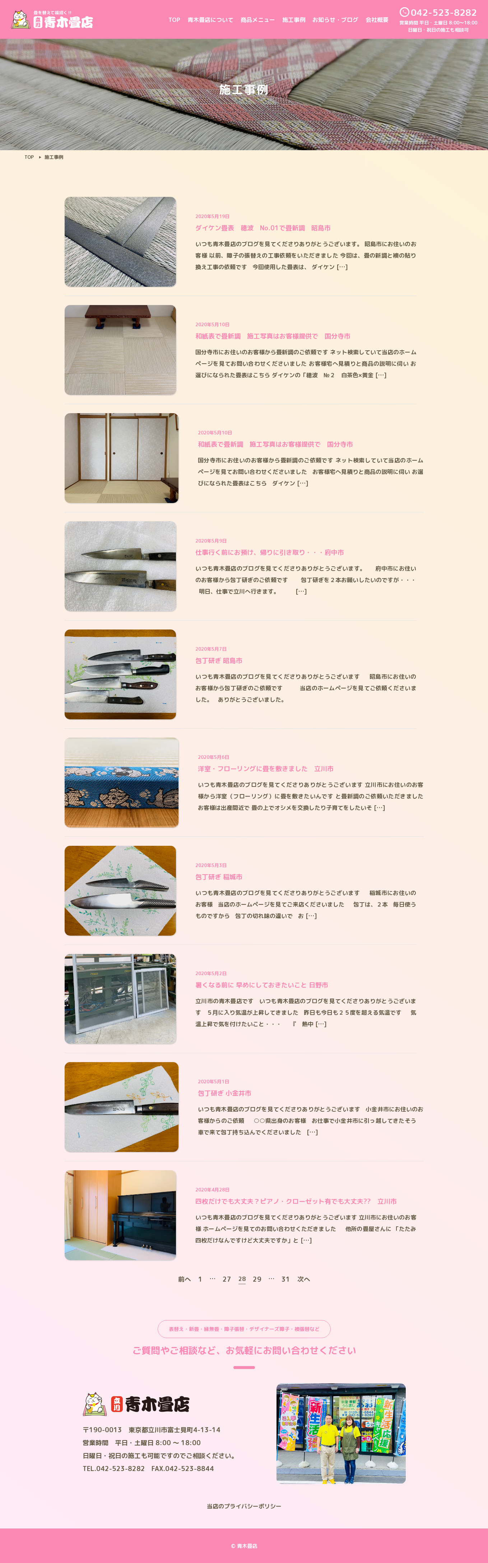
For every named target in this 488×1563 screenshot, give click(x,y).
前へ (184, 1279)
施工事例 (293, 20)
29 (257, 1279)
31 (286, 1279)
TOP (174, 20)
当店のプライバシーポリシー (244, 1506)
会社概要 (377, 20)
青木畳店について (210, 20)
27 (227, 1279)
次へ (303, 1279)
